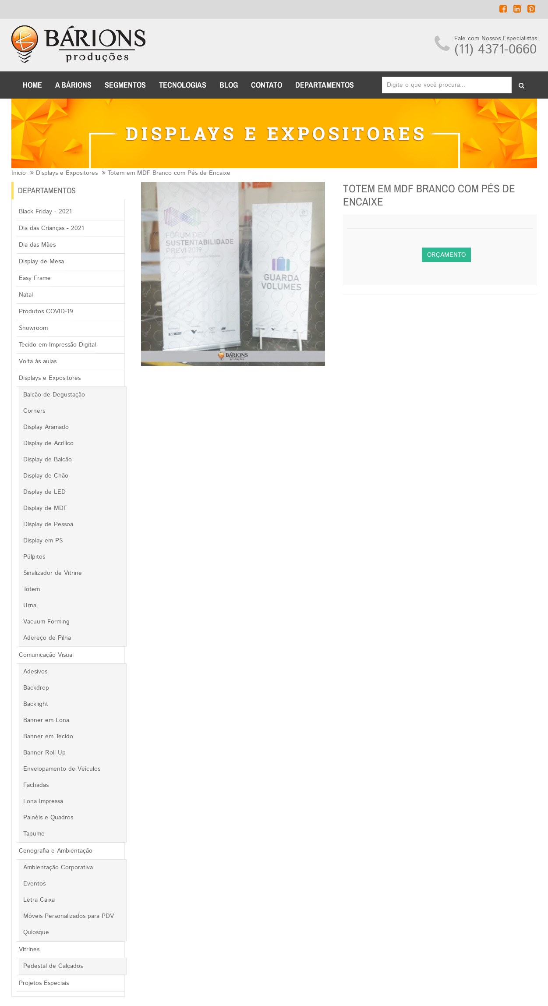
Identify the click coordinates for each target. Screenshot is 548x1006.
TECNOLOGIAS (182, 84)
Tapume (34, 833)
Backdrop (36, 688)
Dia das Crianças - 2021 (51, 228)
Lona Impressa (43, 801)
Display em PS (43, 540)
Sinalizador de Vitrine (52, 573)
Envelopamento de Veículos (61, 769)
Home (32, 84)
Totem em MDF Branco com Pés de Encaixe (169, 173)
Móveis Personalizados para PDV (68, 916)
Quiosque (36, 932)
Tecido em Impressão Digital (57, 344)
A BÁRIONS (73, 84)
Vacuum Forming (46, 621)
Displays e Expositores (67, 173)
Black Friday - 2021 (45, 211)
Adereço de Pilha (47, 638)
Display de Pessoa (48, 524)
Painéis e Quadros (48, 817)
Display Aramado (46, 427)
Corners (34, 411)
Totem (31, 589)
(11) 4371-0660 (495, 49)
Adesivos (35, 671)
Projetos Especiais (44, 983)
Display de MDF (45, 508)
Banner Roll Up (44, 752)
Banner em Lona (46, 720)
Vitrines (29, 949)
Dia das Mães (37, 245)
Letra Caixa (39, 900)
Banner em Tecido (48, 736)
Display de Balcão (47, 459)
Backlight (35, 704)
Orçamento (446, 255)
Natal (26, 294)
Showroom (33, 328)
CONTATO (266, 84)
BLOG (228, 84)
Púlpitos (34, 557)
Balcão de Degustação (54, 394)
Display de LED (44, 492)
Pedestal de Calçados (53, 966)
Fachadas (36, 785)
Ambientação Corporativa (58, 867)
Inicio (18, 173)
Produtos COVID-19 (46, 311)
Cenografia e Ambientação (55, 851)
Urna (29, 605)
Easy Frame (35, 278)
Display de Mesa (41, 261)
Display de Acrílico (48, 443)
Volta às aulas (38, 361)
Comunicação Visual (46, 655)
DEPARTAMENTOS (324, 84)
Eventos (34, 883)
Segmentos (125, 84)
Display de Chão (45, 475)
